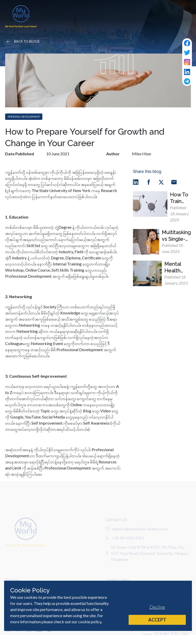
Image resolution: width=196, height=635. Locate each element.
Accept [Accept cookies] (157, 620)
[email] (174, 182)
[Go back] (22, 41)
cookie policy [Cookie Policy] (89, 621)
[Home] (20, 16)
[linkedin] (136, 182)
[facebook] (148, 182)
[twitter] (161, 182)
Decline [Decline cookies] (157, 607)
